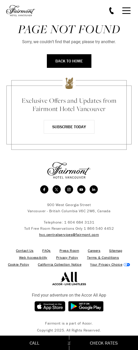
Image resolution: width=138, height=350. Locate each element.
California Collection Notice (59, 264)
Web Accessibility (33, 257)
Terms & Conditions (103, 257)
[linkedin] (94, 189)
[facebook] (44, 189)
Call (34, 343)
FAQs (46, 250)
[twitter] (57, 189)
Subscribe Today (69, 126)
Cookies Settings (110, 264)
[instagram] (69, 189)
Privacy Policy (67, 257)
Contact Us (24, 250)
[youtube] (81, 189)
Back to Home (69, 60)
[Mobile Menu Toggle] (126, 10)
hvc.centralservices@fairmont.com (69, 234)
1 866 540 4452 (99, 228)
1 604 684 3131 (79, 222)
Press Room (69, 250)
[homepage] (23, 10)
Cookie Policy (18, 264)
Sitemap (115, 250)
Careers (94, 250)
